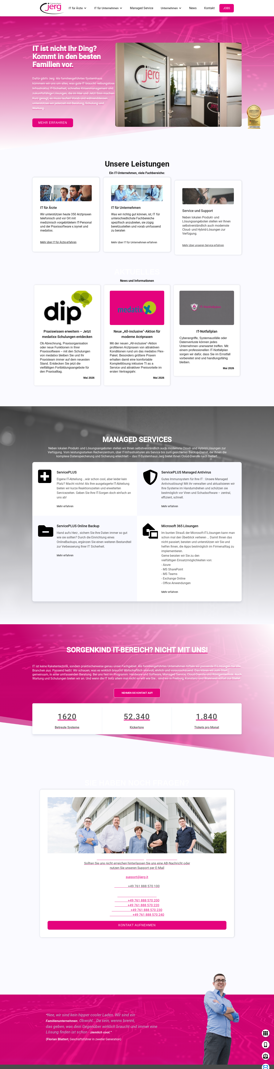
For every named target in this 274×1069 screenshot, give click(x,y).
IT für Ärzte (76, 8)
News (193, 8)
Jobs (226, 8)
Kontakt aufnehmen (137, 926)
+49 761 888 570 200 (143, 901)
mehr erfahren (52, 122)
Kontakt (209, 8)
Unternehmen (169, 8)
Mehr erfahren (65, 506)
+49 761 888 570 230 (146, 911)
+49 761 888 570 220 (143, 906)
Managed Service (141, 8)
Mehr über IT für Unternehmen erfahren (134, 242)
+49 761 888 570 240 (148, 915)
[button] (77, 8)
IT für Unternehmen (106, 8)
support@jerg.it (137, 878)
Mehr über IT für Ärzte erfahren (58, 242)
